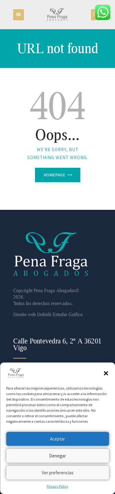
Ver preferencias (57, 473)
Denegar (57, 456)
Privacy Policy (57, 486)
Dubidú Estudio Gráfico (60, 314)
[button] (106, 373)
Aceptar (57, 439)
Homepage (54, 175)
